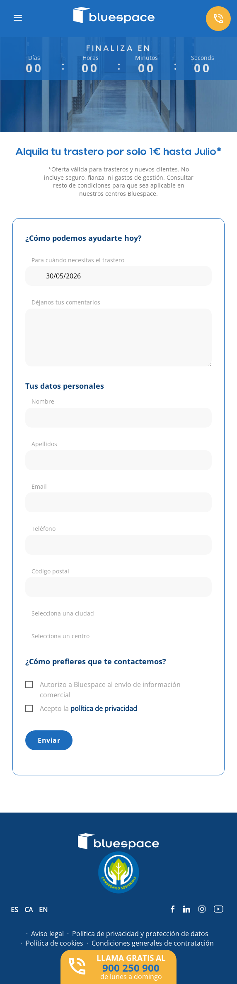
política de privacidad (103, 708)
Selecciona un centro (60, 636)
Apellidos (44, 444)
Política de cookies (54, 943)
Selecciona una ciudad (62, 613)
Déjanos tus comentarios (65, 302)
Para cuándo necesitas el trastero (77, 260)
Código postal (50, 571)
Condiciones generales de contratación (153, 943)
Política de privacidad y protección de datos (140, 933)
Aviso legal (47, 933)
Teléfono (43, 528)
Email (39, 486)
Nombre (42, 401)
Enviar (49, 740)
